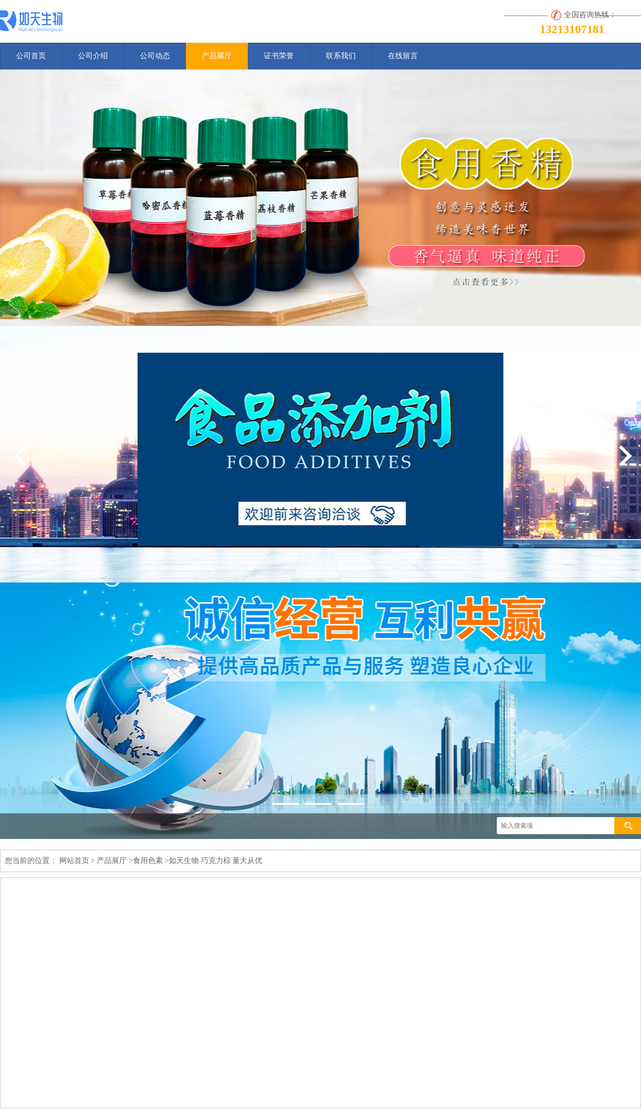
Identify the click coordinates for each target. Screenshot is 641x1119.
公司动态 (155, 56)
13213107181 (572, 29)
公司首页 (31, 56)
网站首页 (74, 861)
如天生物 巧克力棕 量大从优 (215, 861)
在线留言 (403, 56)
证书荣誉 (279, 56)
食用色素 (148, 861)
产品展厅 (217, 56)
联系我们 (341, 56)
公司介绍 (93, 56)
